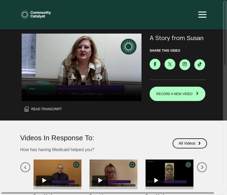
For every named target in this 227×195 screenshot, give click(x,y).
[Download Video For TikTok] (199, 64)
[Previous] (25, 167)
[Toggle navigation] (201, 15)
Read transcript (43, 109)
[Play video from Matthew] (57, 173)
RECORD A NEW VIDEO (178, 94)
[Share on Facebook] (155, 63)
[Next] (202, 167)
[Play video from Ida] (113, 173)
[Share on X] (170, 63)
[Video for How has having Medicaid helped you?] (82, 67)
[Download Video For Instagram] (184, 64)
